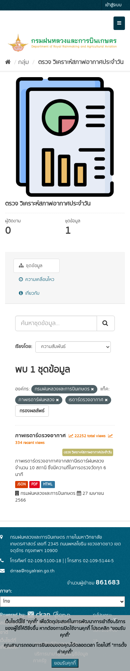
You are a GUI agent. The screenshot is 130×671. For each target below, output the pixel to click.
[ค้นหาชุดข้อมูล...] (56, 323)
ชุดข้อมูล (30, 265)
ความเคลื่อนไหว (36, 279)
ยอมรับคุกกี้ (65, 663)
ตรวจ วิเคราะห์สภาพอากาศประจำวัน (80, 62)
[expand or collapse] (119, 23)
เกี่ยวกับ (29, 293)
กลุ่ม (23, 62)
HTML (48, 484)
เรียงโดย (23, 346)
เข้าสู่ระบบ (113, 5)
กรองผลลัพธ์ (32, 411)
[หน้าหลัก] (8, 62)
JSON (21, 484)
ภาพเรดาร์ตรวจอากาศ (40, 435)
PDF (34, 484)
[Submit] (106, 323)
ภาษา (5, 591)
